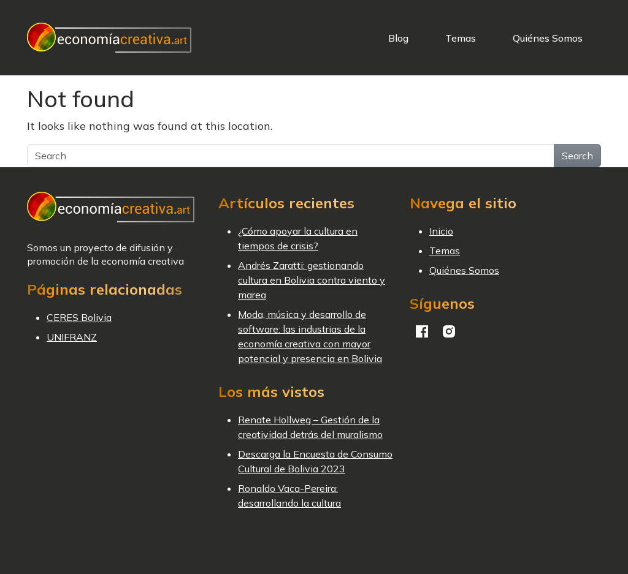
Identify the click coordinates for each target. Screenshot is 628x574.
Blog (398, 38)
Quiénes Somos (548, 38)
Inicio (441, 231)
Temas (460, 38)
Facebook (422, 331)
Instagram (449, 331)
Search (577, 155)
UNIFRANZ (72, 337)
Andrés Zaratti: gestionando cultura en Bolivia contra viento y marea (311, 280)
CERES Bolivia (79, 317)
